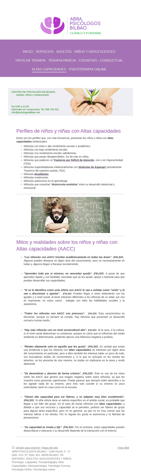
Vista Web (123, 447)
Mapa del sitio (50, 447)
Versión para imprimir (26, 447)
